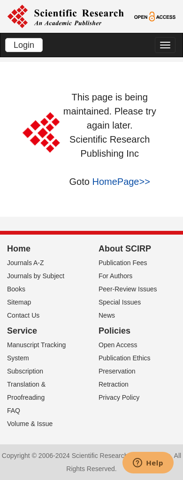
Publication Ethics (125, 358)
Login (24, 45)
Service (22, 330)
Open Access (118, 345)
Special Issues (120, 302)
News (107, 315)
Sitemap (19, 302)
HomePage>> (121, 181)
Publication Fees (123, 263)
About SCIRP (125, 248)
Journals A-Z (25, 263)
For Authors (115, 276)
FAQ (13, 410)
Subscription (25, 371)
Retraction (114, 384)
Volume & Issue (30, 423)
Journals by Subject (35, 276)
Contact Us (23, 315)
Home (18, 248)
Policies (114, 330)
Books (16, 289)
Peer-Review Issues (128, 289)
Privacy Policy (119, 397)
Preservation (117, 371)
